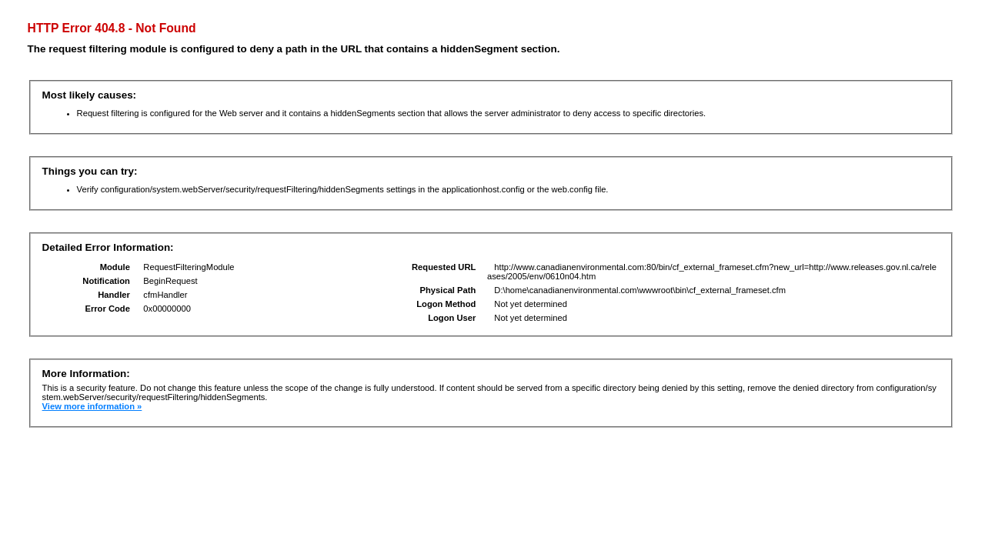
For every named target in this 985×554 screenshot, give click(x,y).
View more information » (92, 406)
